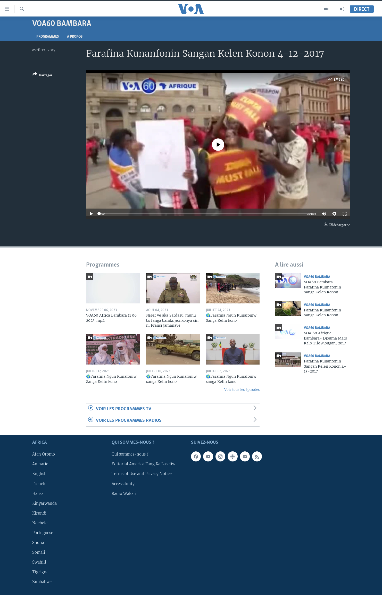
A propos (74, 37)
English (39, 474)
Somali (38, 552)
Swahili (39, 562)
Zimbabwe (42, 582)
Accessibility (123, 484)
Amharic (40, 464)
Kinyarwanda (44, 503)
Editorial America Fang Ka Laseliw (143, 464)
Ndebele (39, 523)
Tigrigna (40, 572)
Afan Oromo (43, 454)
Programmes (47, 37)
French (38, 484)
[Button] (42, 75)
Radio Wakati (124, 493)
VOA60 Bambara (317, 277)
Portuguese (42, 533)
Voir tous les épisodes (242, 389)
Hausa (38, 493)
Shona (38, 542)
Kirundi (39, 513)
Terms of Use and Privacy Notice (142, 474)
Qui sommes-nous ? (130, 454)
